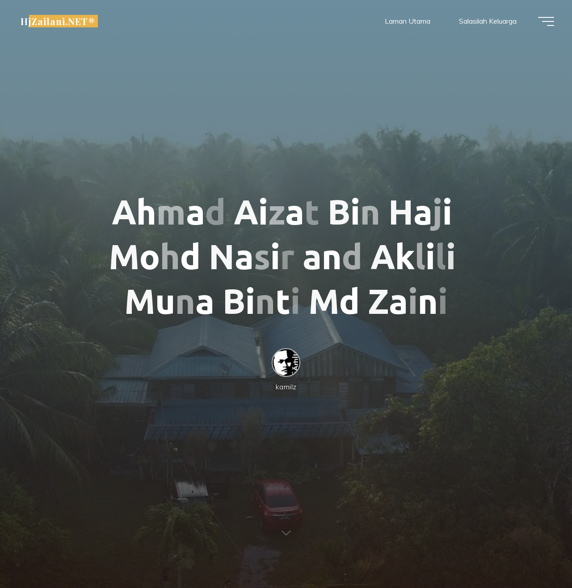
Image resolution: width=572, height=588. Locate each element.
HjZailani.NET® (58, 21)
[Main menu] (546, 21)
